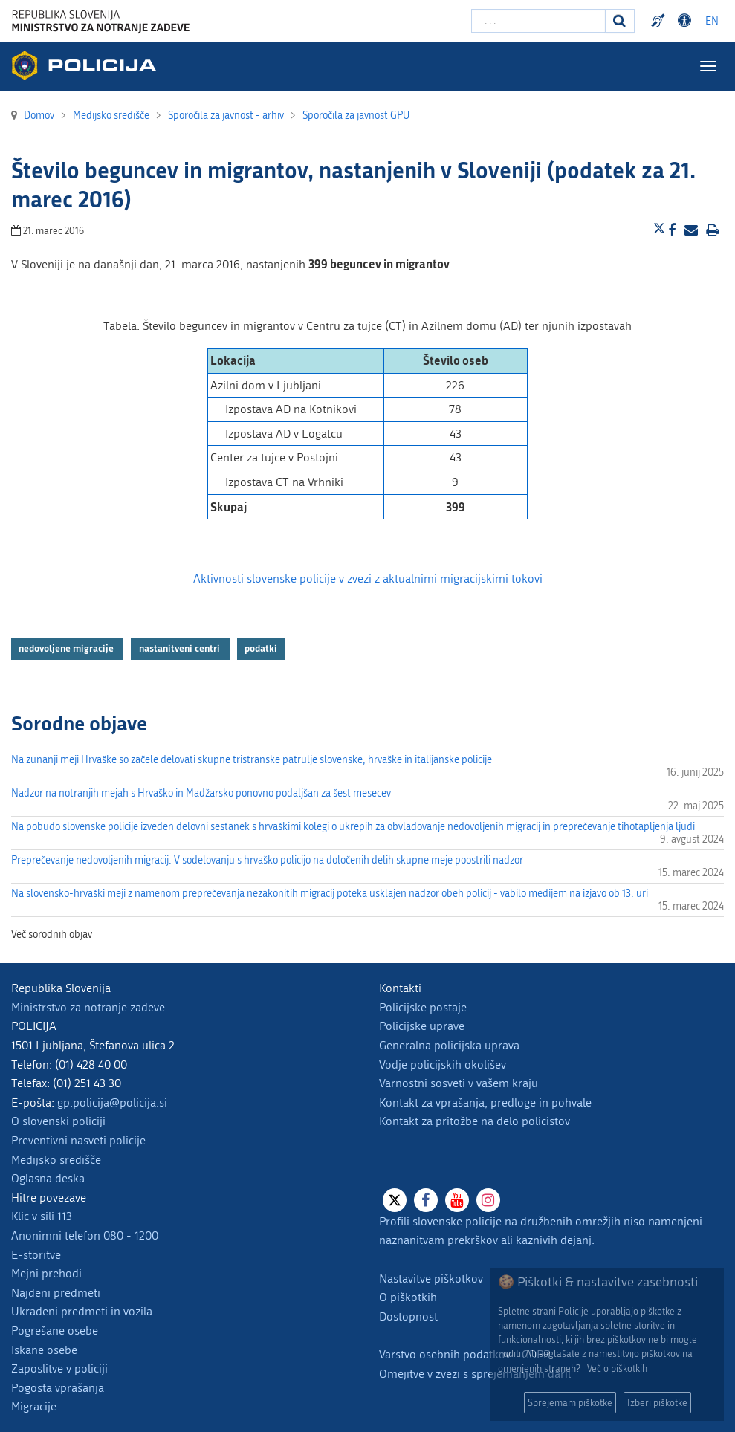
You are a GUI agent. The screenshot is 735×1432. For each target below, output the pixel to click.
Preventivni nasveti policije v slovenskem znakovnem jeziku (660, 20)
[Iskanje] (620, 21)
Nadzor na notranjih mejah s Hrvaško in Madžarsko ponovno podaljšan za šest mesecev (201, 793)
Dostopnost (408, 1316)
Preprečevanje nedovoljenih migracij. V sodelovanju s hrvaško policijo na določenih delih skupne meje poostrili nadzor (267, 860)
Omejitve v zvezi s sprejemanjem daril (475, 1374)
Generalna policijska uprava (449, 1045)
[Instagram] (488, 1200)
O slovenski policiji (58, 1121)
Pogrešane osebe (54, 1331)
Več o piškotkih (617, 1368)
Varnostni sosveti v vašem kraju (458, 1083)
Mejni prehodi (46, 1273)
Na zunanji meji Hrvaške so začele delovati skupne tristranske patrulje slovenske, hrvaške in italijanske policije (251, 760)
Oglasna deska (48, 1178)
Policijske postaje (423, 1007)
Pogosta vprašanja (57, 1388)
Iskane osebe (44, 1350)
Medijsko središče (56, 1160)
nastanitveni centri (180, 648)
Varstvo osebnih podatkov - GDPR (465, 1354)
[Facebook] (426, 1200)
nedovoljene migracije (67, 648)
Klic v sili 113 (41, 1216)
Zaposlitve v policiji (59, 1368)
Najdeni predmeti (55, 1293)
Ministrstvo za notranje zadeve (88, 1007)
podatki (261, 648)
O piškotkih (408, 1297)
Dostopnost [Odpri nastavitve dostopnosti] (687, 20)
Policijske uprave (421, 1026)
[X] (395, 1200)
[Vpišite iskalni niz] (538, 21)
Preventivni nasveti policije (78, 1140)
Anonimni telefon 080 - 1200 (84, 1235)
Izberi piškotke (657, 1402)
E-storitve (36, 1255)
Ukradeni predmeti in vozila (81, 1311)
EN (712, 21)
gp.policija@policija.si (112, 1102)
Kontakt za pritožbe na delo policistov (474, 1121)
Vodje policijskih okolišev (442, 1064)
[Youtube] (457, 1200)
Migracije (33, 1406)
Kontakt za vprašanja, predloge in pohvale (485, 1102)
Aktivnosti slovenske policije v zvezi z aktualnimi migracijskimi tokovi (368, 578)
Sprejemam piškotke (570, 1402)
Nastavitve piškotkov (431, 1278)
